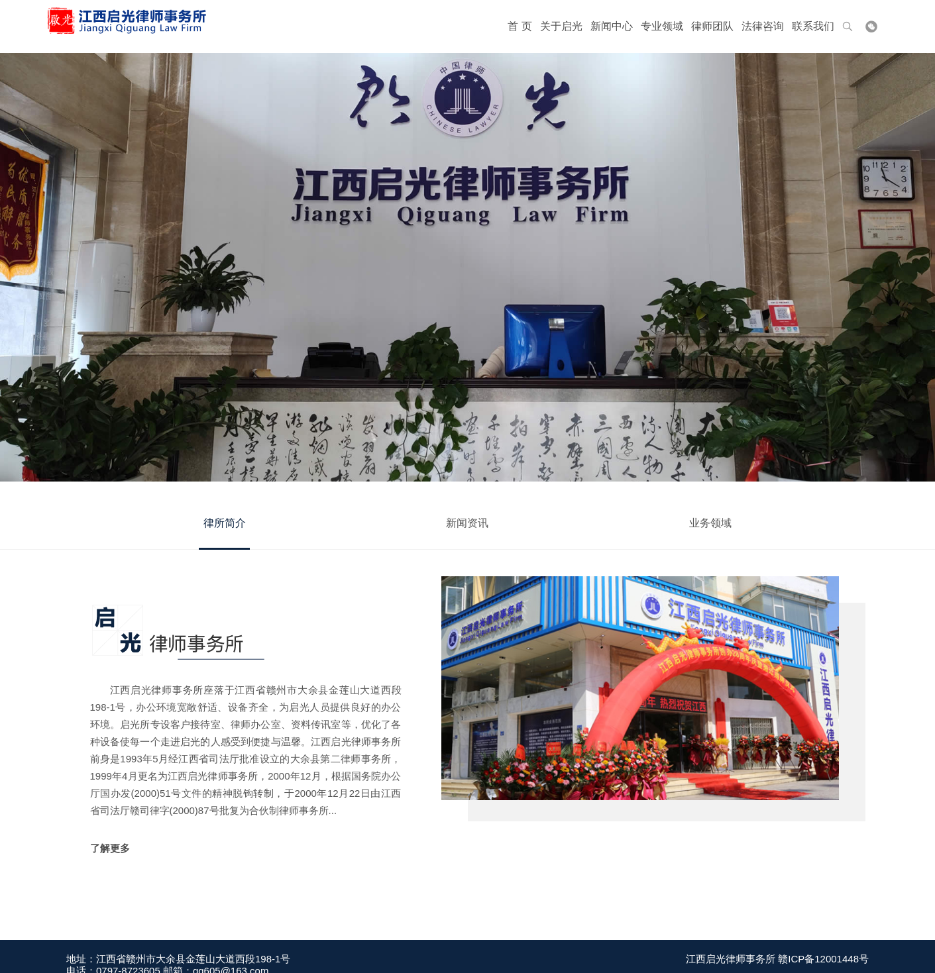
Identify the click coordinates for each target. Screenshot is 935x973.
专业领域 (662, 26)
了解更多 (110, 848)
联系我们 (813, 26)
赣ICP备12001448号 (823, 964)
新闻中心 (611, 26)
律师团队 (712, 26)
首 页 (519, 26)
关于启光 (561, 26)
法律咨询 (763, 26)
